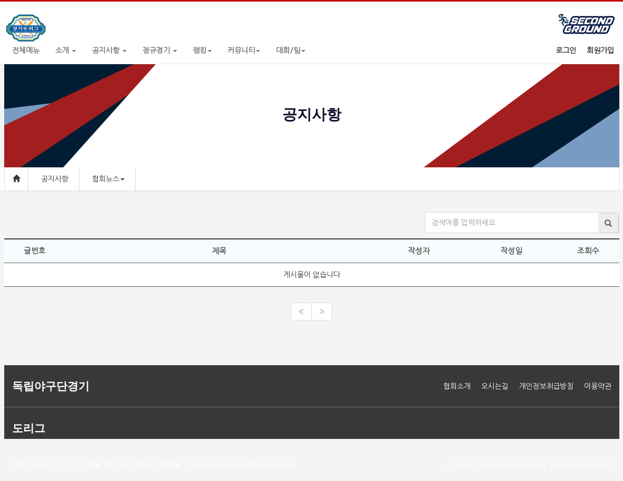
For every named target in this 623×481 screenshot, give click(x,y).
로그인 (566, 50)
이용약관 (597, 386)
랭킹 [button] (202, 50)
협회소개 (457, 386)
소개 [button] (65, 50)
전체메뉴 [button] (25, 50)
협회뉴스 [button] (108, 179)
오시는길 (494, 386)
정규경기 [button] (159, 50)
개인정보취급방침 (546, 386)
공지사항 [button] (109, 50)
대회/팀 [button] (290, 50)
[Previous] (301, 311)
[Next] (321, 311)
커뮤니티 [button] (244, 50)
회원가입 (600, 50)
